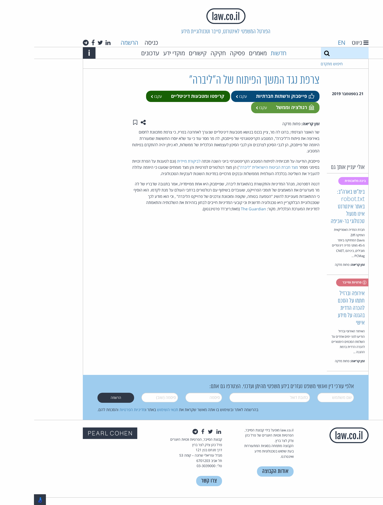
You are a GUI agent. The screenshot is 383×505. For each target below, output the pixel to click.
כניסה (117, 42)
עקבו (207, 96)
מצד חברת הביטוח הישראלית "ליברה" (234, 167)
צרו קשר (175, 481)
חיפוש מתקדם (298, 64)
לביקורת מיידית (154, 161)
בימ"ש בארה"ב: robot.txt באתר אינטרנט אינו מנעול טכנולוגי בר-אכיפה (313, 207)
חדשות (244, 53)
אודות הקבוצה (241, 471)
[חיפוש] (292, 53)
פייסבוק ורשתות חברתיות (251, 96)
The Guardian (219, 209)
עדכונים (116, 53)
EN (307, 42)
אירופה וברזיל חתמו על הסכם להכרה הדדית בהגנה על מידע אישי (317, 308)
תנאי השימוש (133, 409)
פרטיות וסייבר (320, 282)
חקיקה (184, 53)
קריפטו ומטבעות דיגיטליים (163, 96)
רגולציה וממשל (261, 107)
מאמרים (224, 53)
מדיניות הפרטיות (98, 409)
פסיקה (203, 53)
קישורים (163, 53)
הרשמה (95, 42)
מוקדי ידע (140, 53)
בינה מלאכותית (321, 181)
